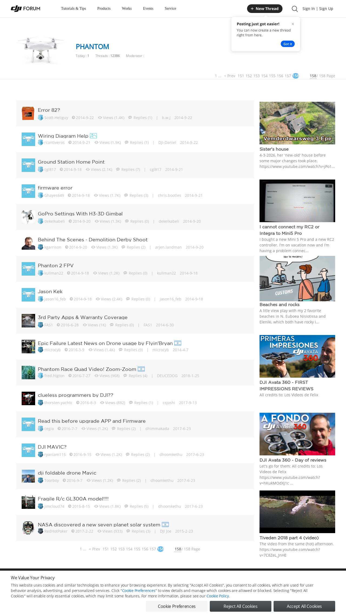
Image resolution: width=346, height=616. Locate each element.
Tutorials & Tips (73, 8)
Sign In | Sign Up (317, 8)
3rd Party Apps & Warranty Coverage (83, 317)
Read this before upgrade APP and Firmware (92, 420)
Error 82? (49, 109)
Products (104, 8)
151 (241, 75)
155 (272, 75)
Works (127, 8)
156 (280, 75)
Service (170, 8)
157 (288, 75)
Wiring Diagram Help (63, 135)
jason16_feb (55, 299)
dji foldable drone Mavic (67, 472)
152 (248, 75)
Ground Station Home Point (71, 161)
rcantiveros (54, 142)
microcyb (52, 349)
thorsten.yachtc (58, 402)
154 (264, 75)
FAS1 (48, 324)
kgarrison (52, 247)
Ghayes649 (54, 195)
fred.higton (54, 375)
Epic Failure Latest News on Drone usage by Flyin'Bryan (105, 343)
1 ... (218, 75)
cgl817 (50, 169)
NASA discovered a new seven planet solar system (99, 524)
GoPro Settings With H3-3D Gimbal (80, 213)
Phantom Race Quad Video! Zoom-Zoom (87, 369)
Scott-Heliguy (56, 117)
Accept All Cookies (304, 606)
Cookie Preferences (138, 590)
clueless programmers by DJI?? (75, 394)
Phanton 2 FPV (56, 265)
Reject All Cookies (240, 606)
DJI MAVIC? (52, 446)
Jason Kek (50, 291)
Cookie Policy (218, 595)
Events (148, 8)
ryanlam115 (55, 454)
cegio (49, 428)
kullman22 (53, 273)
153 (256, 75)
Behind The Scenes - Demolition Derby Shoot (93, 239)
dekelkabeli (54, 221)
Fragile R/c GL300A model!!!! (73, 498)
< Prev (229, 75)
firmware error (55, 187)
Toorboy (51, 480)
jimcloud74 (54, 506)
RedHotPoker (56, 531)
